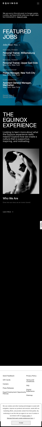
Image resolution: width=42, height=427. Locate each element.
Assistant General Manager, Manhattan (17, 84)
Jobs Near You (10, 45)
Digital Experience (30, 390)
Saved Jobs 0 (8, 95)
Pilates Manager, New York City (19, 73)
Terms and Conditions (30, 380)
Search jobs (22, 17)
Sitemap (29, 395)
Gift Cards (6, 380)
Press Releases (8, 388)
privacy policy (27, 416)
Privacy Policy (31, 376)
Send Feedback (8, 376)
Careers (6, 384)
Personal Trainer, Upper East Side (20, 63)
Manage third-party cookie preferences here (21, 418)
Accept (21, 423)
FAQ (27, 385)
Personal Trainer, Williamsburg (19, 53)
